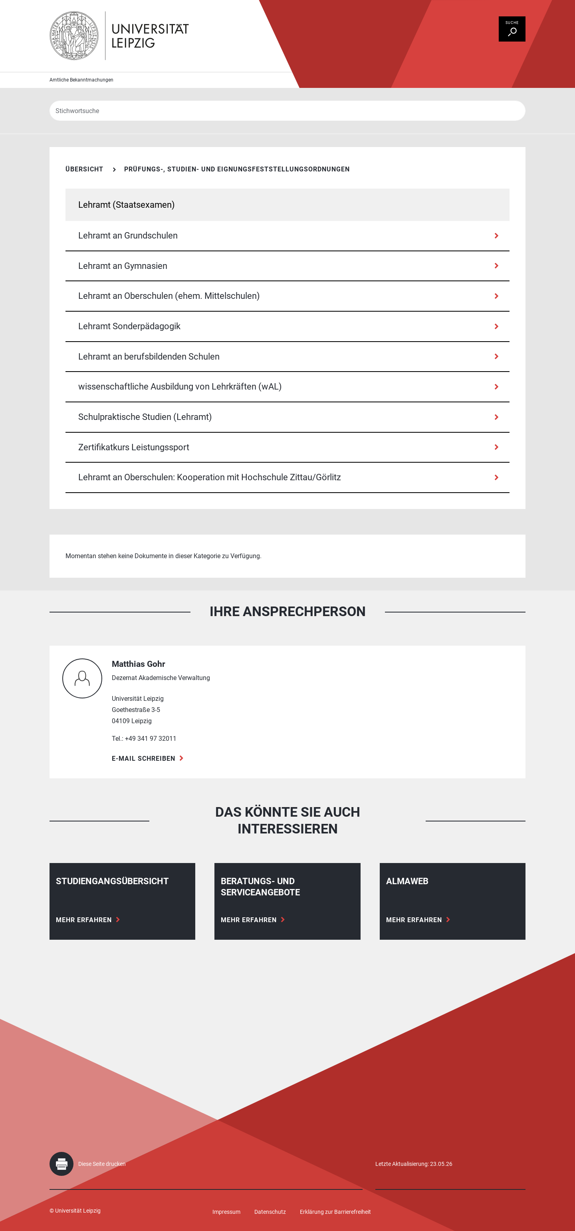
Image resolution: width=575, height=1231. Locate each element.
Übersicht (84, 169)
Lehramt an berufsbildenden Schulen (149, 357)
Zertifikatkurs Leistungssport (133, 447)
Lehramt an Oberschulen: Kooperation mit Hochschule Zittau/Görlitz (209, 477)
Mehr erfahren (84, 920)
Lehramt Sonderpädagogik (129, 326)
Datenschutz (270, 1212)
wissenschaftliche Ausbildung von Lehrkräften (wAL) (180, 387)
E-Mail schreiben (143, 758)
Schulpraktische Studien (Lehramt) (145, 417)
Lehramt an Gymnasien (122, 266)
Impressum (226, 1212)
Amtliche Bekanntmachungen (81, 80)
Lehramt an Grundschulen (128, 236)
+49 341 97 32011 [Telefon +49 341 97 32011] (150, 738)
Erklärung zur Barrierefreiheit (335, 1212)
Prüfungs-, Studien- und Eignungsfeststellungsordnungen (237, 169)
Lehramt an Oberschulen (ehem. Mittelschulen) (169, 296)
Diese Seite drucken (102, 1164)
